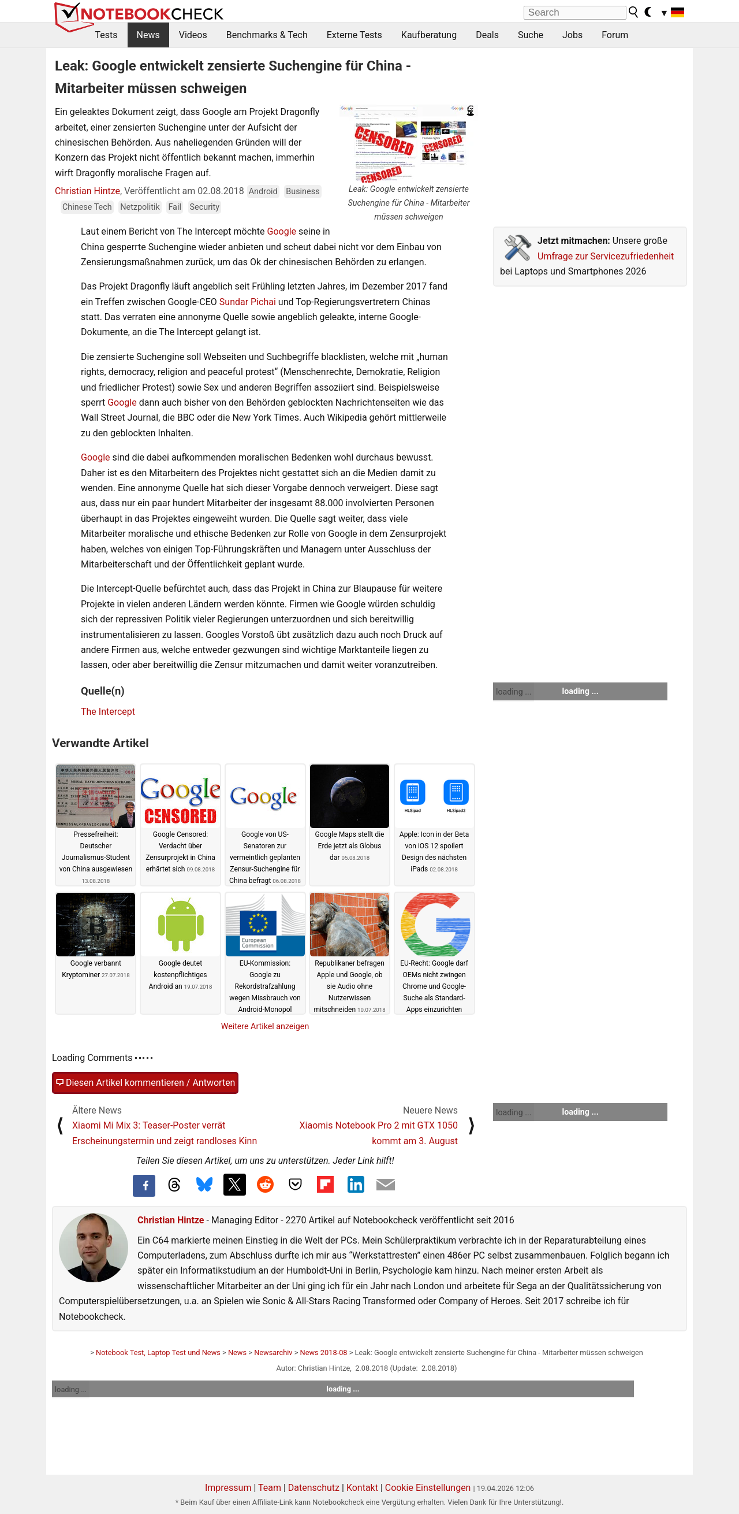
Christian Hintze (87, 190)
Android (263, 191)
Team (269, 1487)
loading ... (513, 691)
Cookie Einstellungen (428, 1487)
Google (282, 231)
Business (302, 191)
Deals (487, 34)
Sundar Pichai (247, 301)
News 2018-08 (324, 1352)
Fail (174, 207)
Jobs (572, 34)
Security (205, 207)
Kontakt (362, 1487)
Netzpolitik (140, 207)
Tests (106, 34)
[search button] (634, 12)
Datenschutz (313, 1487)
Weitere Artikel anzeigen (265, 1026)
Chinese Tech (87, 207)
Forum (615, 34)
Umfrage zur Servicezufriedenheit (606, 256)
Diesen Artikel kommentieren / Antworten (145, 1083)
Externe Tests (354, 34)
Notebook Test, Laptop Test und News (158, 1352)
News (148, 34)
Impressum (228, 1487)
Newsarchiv (273, 1352)
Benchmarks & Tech (267, 34)
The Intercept (108, 711)
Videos (193, 34)
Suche (530, 34)
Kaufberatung (429, 34)
